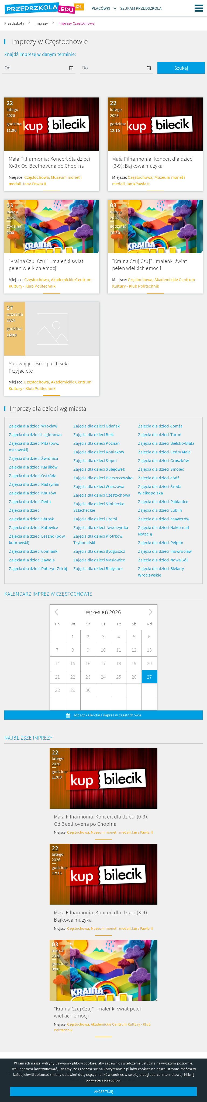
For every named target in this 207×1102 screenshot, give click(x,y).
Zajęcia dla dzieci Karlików (33, 467)
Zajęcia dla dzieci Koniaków (98, 451)
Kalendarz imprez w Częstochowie (48, 593)
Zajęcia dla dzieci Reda (30, 501)
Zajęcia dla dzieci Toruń (160, 434)
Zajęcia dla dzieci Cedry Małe (164, 451)
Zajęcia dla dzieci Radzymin (34, 484)
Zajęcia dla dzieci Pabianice (163, 501)
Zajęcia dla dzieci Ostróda (32, 475)
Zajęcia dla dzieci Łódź (159, 477)
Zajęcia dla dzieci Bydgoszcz (99, 551)
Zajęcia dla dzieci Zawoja (32, 559)
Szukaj (181, 68)
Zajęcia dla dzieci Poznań (96, 443)
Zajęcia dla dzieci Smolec (161, 469)
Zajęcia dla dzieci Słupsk (31, 518)
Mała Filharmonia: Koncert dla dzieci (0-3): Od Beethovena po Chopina (49, 162)
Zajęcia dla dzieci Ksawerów (163, 518)
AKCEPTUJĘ (103, 1091)
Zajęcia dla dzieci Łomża (160, 426)
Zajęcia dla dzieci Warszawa (98, 486)
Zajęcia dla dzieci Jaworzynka (100, 527)
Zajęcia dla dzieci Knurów (32, 493)
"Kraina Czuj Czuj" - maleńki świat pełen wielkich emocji (46, 265)
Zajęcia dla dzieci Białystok (97, 568)
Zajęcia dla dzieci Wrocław (33, 426)
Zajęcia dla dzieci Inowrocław (165, 551)
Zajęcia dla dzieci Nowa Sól (163, 559)
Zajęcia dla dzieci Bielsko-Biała (166, 443)
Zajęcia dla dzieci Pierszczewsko (103, 477)
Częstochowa (36, 177)
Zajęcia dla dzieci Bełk (93, 434)
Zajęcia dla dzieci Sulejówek (99, 469)
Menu (199, 8)
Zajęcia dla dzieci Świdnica (33, 458)
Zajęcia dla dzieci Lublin (160, 510)
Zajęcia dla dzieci (24, 510)
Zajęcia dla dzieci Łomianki (33, 551)
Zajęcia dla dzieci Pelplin (160, 542)
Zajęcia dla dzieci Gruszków (163, 460)
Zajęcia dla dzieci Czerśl (95, 518)
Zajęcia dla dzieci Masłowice (99, 559)
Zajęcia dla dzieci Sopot (95, 460)
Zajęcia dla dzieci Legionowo (35, 434)
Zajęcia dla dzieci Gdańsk (96, 426)
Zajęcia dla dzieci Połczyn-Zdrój (38, 568)
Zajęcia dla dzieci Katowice (33, 527)
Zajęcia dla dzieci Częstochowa (101, 495)
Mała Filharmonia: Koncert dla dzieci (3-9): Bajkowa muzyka (153, 162)
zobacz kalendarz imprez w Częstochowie (107, 715)
